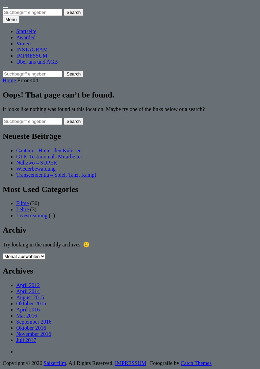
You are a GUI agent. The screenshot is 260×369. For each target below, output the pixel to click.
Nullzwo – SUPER (36, 163)
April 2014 (28, 291)
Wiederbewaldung (36, 169)
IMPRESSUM (31, 56)
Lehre (22, 209)
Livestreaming (31, 215)
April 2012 (28, 285)
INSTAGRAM (32, 49)
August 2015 (30, 297)
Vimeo (23, 43)
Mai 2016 (26, 316)
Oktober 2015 (31, 303)
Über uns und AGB (37, 62)
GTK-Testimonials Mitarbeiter (49, 156)
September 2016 (33, 322)
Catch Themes (196, 363)
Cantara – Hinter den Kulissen (49, 150)
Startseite (26, 31)
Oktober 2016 (31, 328)
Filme (22, 203)
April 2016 (28, 309)
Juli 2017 (26, 340)
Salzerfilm (55, 363)
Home (10, 80)
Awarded (25, 37)
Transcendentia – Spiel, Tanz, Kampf (56, 175)
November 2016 (33, 334)
